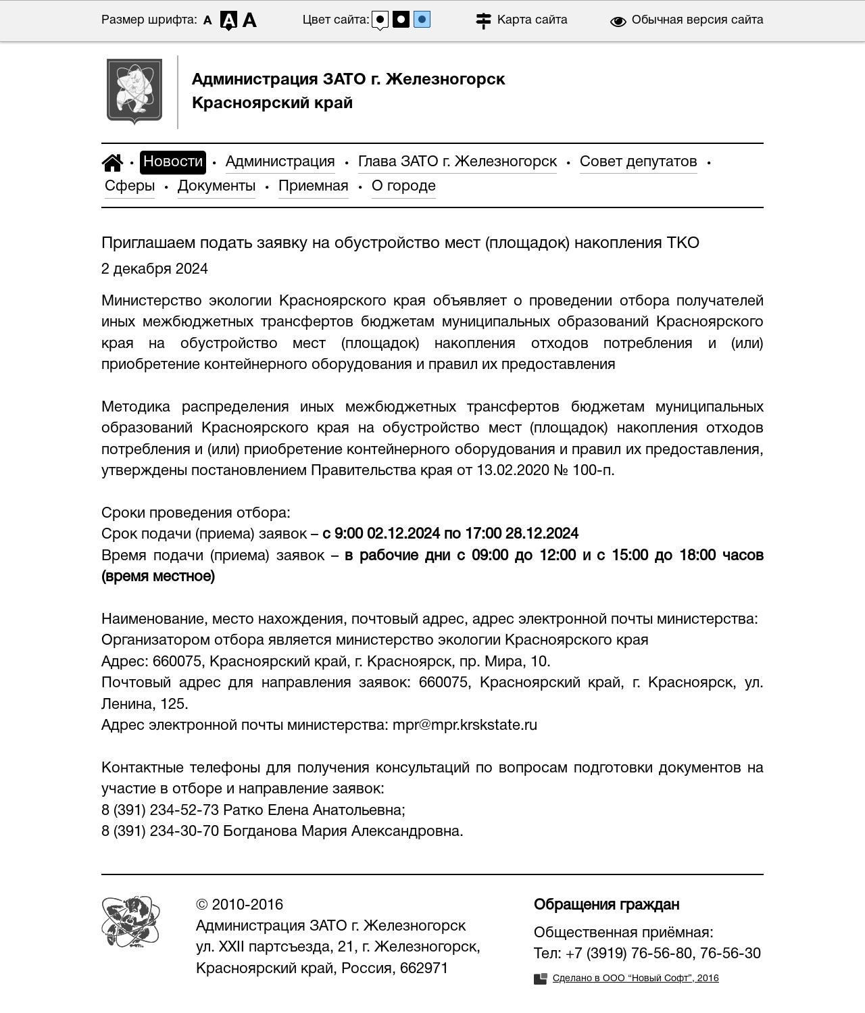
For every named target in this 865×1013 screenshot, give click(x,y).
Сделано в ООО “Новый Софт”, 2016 (636, 978)
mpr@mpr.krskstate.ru (465, 726)
